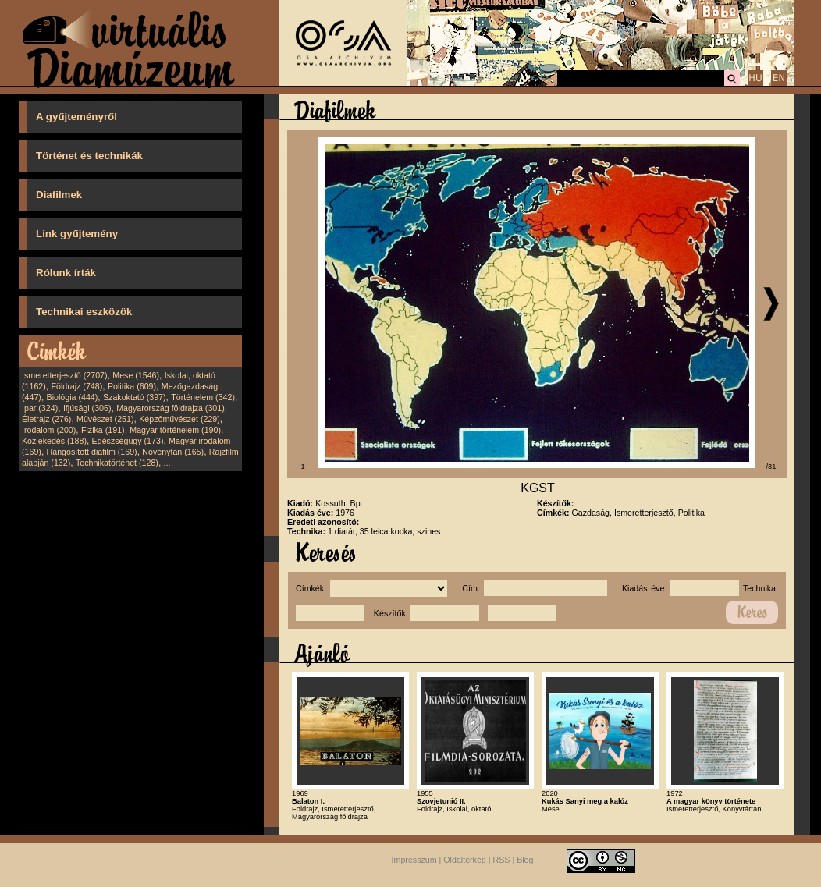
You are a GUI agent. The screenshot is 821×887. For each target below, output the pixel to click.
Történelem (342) (203, 397)
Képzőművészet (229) (179, 419)
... (167, 462)
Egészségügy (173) (128, 440)
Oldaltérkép (464, 859)
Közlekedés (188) (54, 440)
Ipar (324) (40, 408)
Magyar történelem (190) (175, 430)
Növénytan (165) (173, 451)
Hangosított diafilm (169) (92, 451)
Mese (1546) (135, 375)
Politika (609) (132, 386)
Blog (525, 859)
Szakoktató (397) (134, 397)
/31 (771, 466)
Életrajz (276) (46, 419)
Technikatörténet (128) (117, 462)
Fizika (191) (103, 430)
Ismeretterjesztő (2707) (65, 375)
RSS (501, 859)
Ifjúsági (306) (87, 408)
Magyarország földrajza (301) (170, 408)
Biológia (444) (72, 397)
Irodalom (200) (49, 430)
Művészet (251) (104, 419)
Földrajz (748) (76, 386)
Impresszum (414, 859)
